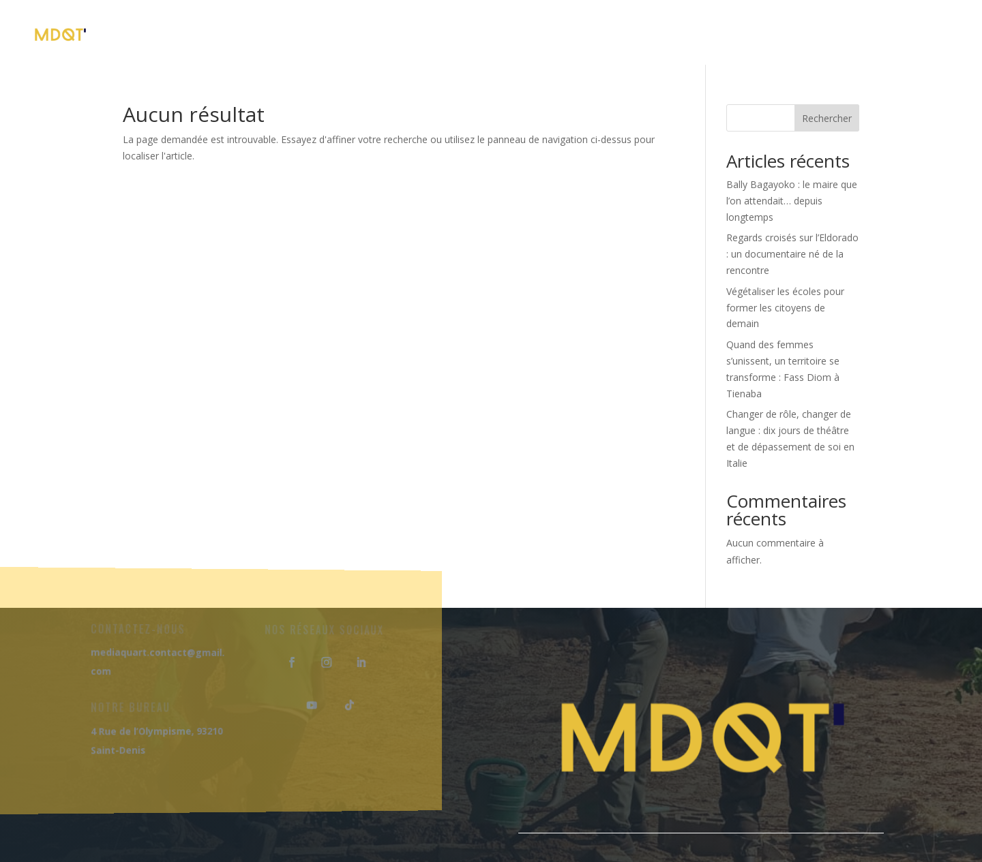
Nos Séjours (557, 34)
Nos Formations (440, 34)
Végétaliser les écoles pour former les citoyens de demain (785, 307)
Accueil (258, 34)
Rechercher (827, 118)
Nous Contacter (893, 34)
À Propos (334, 34)
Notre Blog (778, 34)
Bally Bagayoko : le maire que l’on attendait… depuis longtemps (791, 201)
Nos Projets (664, 34)
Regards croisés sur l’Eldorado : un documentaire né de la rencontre (792, 254)
